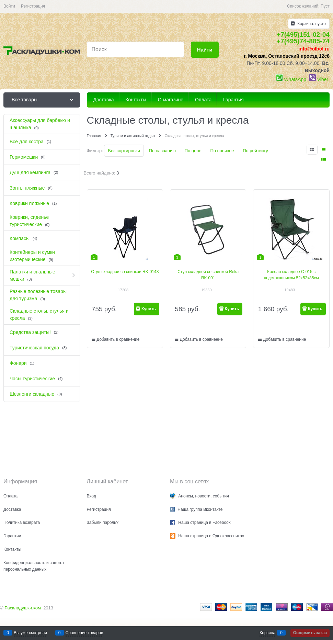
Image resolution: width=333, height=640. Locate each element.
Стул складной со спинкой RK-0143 (125, 271)
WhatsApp (295, 79)
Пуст (325, 6)
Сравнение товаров (84, 633)
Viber (322, 79)
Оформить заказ (310, 632)
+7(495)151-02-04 (303, 34)
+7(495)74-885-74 (303, 41)
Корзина (267, 633)
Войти (9, 6)
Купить (148, 308)
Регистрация (33, 6)
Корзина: (311, 23)
